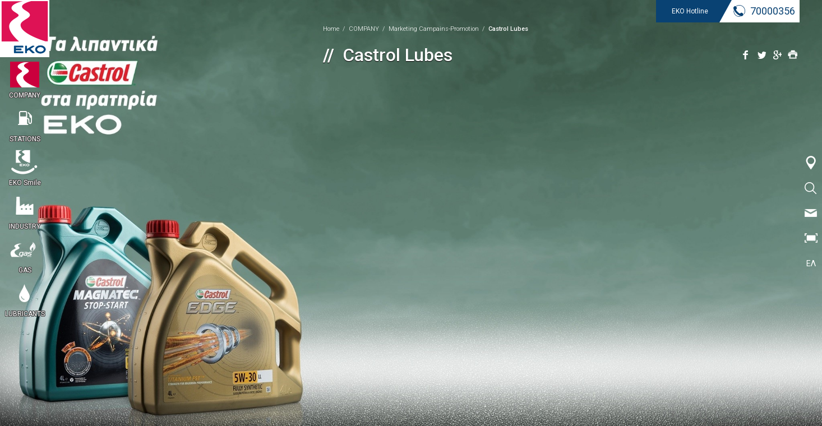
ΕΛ (811, 263)
